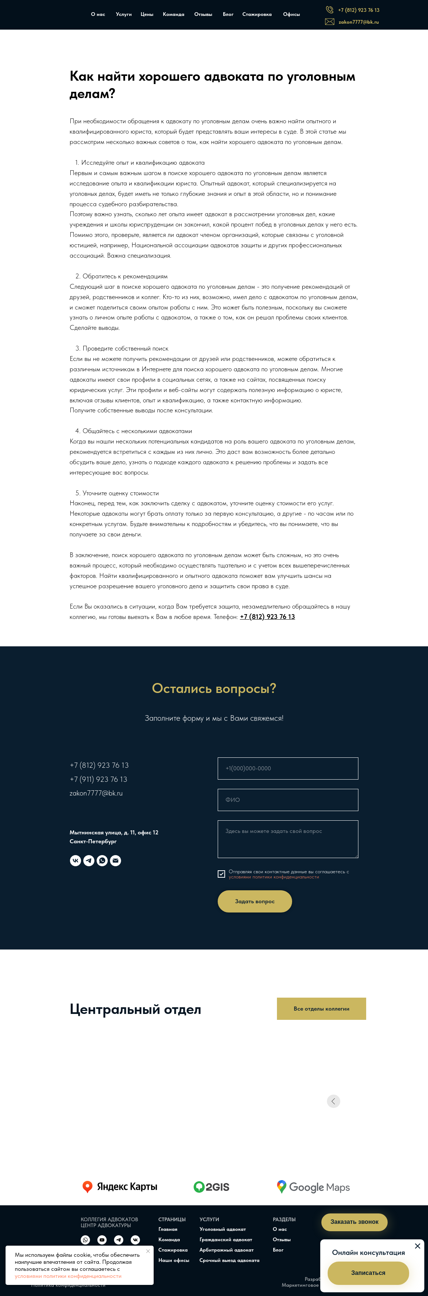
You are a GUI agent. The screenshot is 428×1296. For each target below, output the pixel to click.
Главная (167, 1229)
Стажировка (257, 14)
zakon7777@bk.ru (96, 792)
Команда (173, 14)
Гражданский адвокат (226, 1239)
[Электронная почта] (115, 860)
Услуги (124, 14)
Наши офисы (173, 1260)
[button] (368, 1273)
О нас (98, 14)
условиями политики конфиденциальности (68, 1275)
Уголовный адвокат (223, 1229)
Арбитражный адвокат (227, 1250)
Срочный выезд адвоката (230, 1260)
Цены (147, 14)
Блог (228, 14)
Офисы (291, 14)
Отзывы (203, 14)
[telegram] (88, 860)
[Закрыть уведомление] (148, 1251)
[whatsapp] (102, 860)
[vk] (75, 860)
